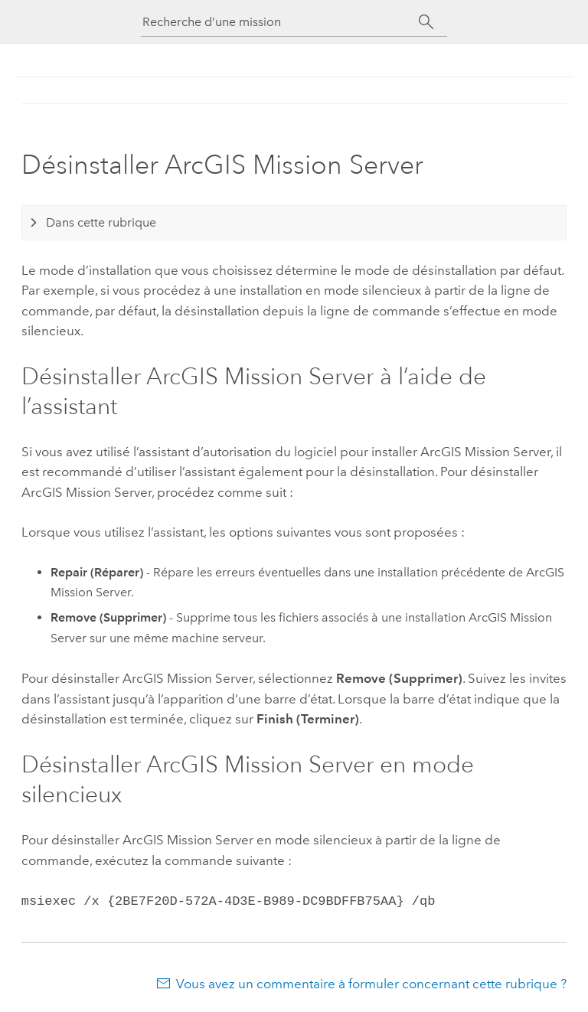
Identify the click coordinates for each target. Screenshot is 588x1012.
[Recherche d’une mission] (280, 22)
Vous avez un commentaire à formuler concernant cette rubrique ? (371, 982)
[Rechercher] (426, 22)
